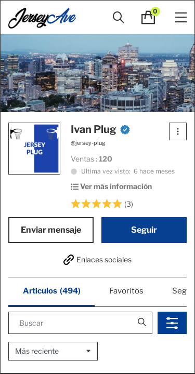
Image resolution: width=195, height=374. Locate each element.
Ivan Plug (100, 129)
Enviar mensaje (51, 230)
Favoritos (126, 291)
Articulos (52, 291)
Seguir (144, 230)
